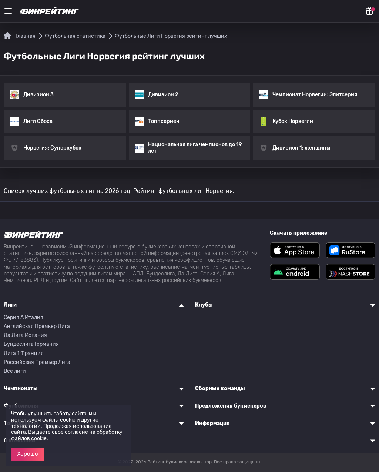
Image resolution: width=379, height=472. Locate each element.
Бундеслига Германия (31, 344)
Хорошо (27, 454)
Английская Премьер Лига (37, 326)
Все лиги (15, 371)
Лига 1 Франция (24, 353)
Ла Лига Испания (25, 335)
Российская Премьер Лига (37, 362)
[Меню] (8, 11)
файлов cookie (29, 438)
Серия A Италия (23, 317)
